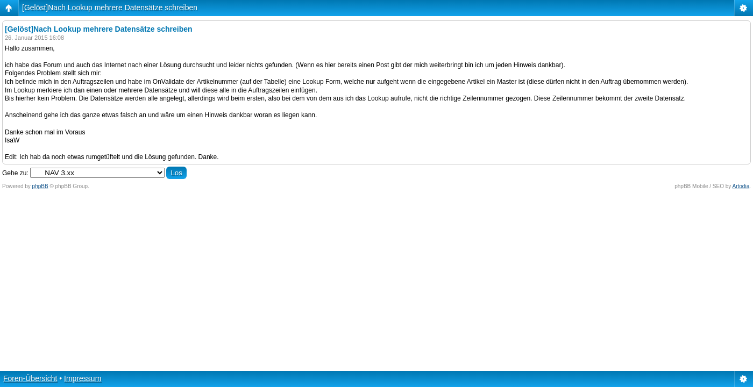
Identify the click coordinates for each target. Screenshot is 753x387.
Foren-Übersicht (30, 378)
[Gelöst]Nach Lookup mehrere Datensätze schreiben (109, 7)
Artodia (741, 186)
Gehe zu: (15, 173)
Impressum (82, 378)
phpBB (40, 186)
